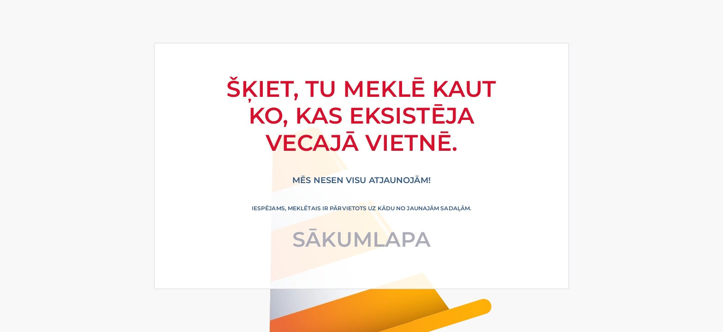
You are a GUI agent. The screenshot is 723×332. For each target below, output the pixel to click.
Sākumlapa (361, 239)
